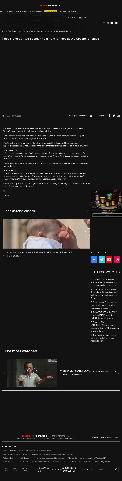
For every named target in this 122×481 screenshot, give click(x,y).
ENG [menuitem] (93, 18)
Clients (83, 17)
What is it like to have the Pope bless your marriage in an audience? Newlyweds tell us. (36, 462)
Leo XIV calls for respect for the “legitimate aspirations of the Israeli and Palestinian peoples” (38, 454)
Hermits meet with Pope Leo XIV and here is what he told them (27, 450)
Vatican (21, 11)
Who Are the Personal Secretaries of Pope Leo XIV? (87, 458)
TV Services (62, 11)
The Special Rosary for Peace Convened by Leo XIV (90, 462)
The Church (33, 11)
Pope (12, 11)
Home (4, 31)
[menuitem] (94, 17)
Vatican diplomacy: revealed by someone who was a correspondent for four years (34, 458)
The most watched (79, 11)
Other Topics (48, 11)
